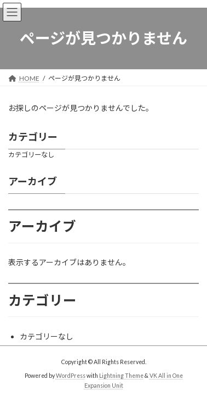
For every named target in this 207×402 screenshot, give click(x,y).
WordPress (70, 375)
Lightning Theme (121, 375)
